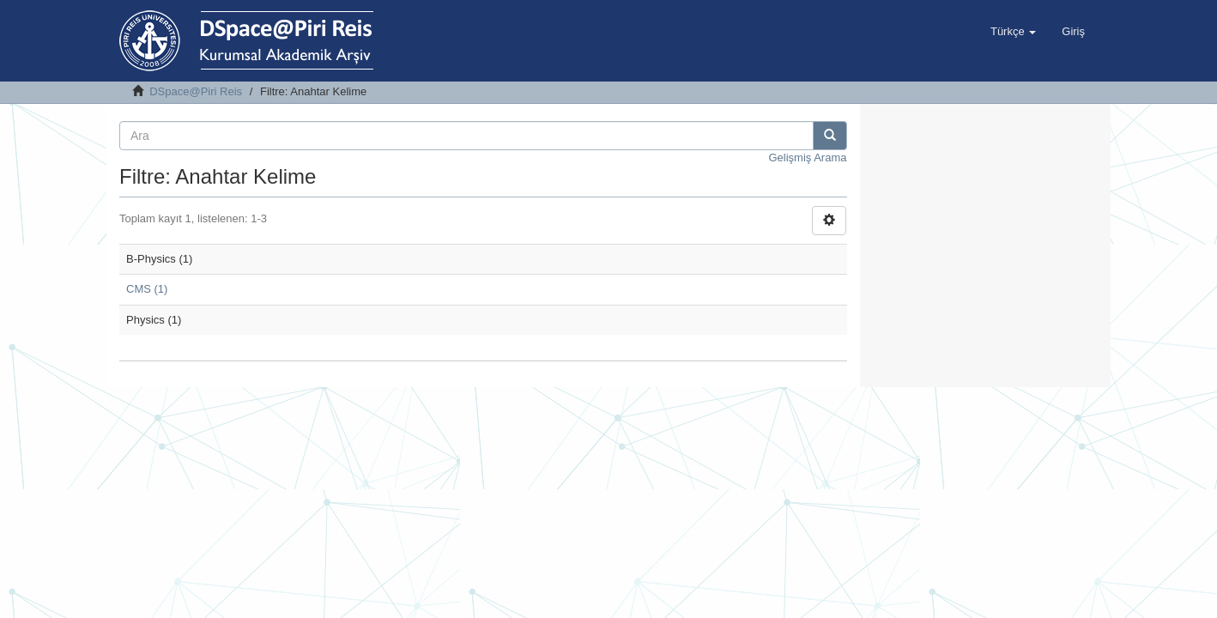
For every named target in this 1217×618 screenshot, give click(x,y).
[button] (1013, 31)
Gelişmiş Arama (807, 157)
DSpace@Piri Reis (195, 91)
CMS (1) (146, 288)
